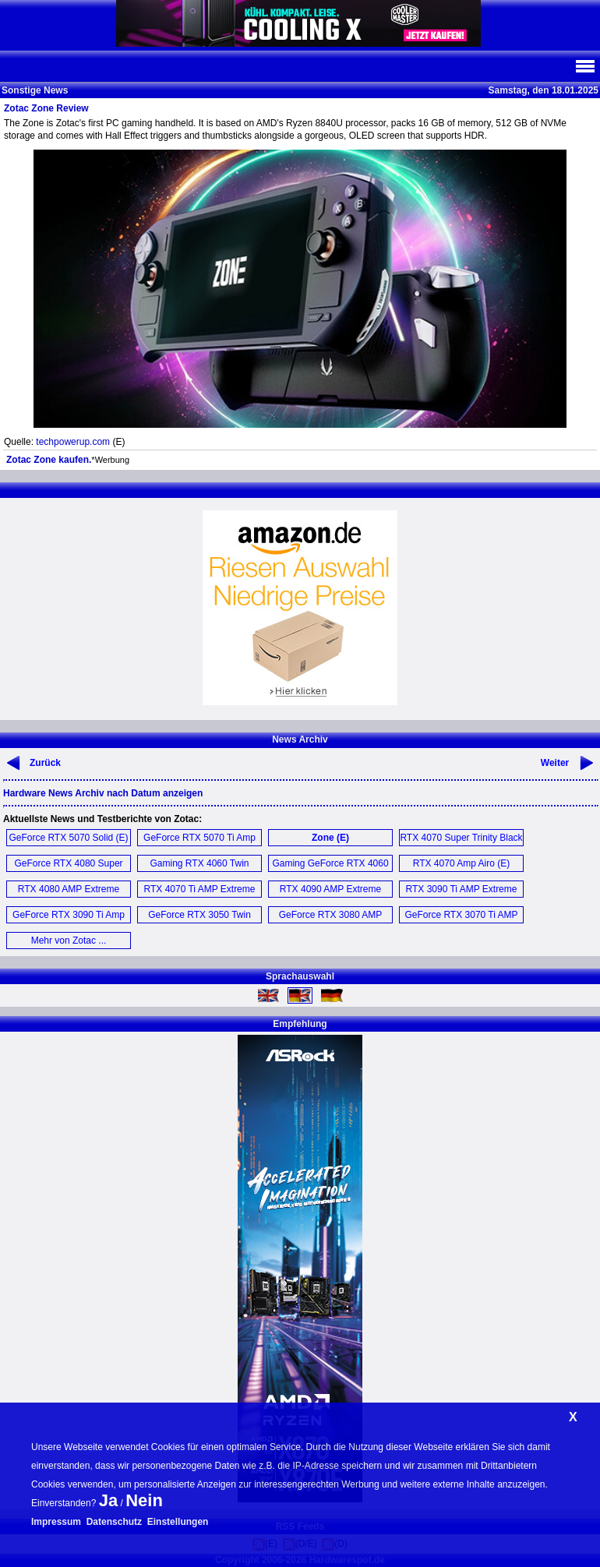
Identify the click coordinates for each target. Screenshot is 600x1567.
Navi (584, 66)
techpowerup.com (73, 441)
